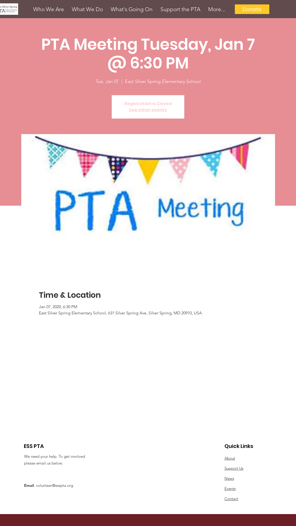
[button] (48, 9)
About (229, 458)
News (229, 478)
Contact (231, 498)
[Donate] (252, 9)
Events (230, 488)
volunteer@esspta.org (54, 485)
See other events (148, 110)
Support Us (233, 468)
